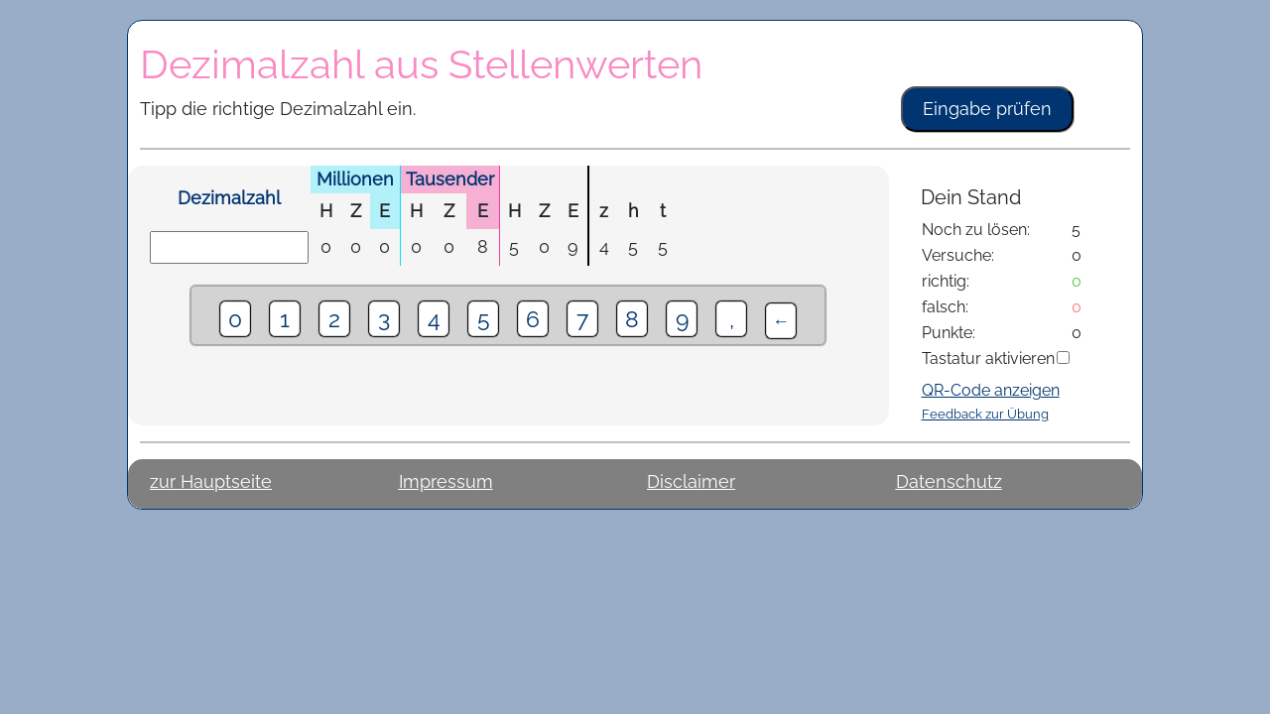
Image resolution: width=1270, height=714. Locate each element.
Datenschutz (949, 481)
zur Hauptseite (211, 481)
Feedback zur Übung (985, 413)
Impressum (446, 481)
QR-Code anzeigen (991, 390)
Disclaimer (691, 481)
